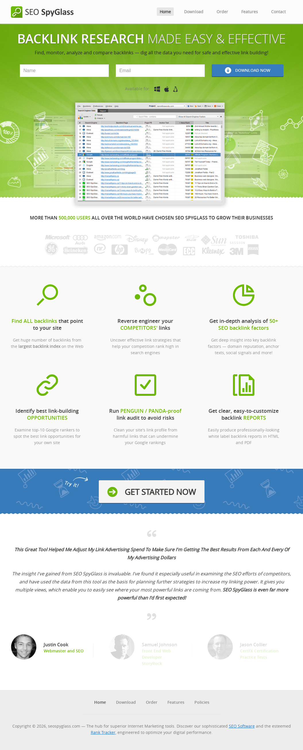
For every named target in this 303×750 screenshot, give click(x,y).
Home (165, 11)
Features (249, 11)
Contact (278, 11)
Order (222, 11)
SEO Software (242, 726)
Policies (201, 702)
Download (193, 11)
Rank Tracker (103, 732)
